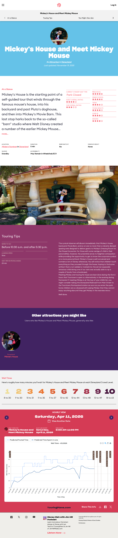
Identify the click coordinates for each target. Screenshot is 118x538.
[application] (59, 470)
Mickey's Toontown (9, 147)
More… (5, 134)
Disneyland (66, 62)
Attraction (54, 62)
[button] (113, 18)
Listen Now (57, 533)
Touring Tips (47, 18)
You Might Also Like (86, 18)
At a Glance (12, 18)
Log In (113, 5)
